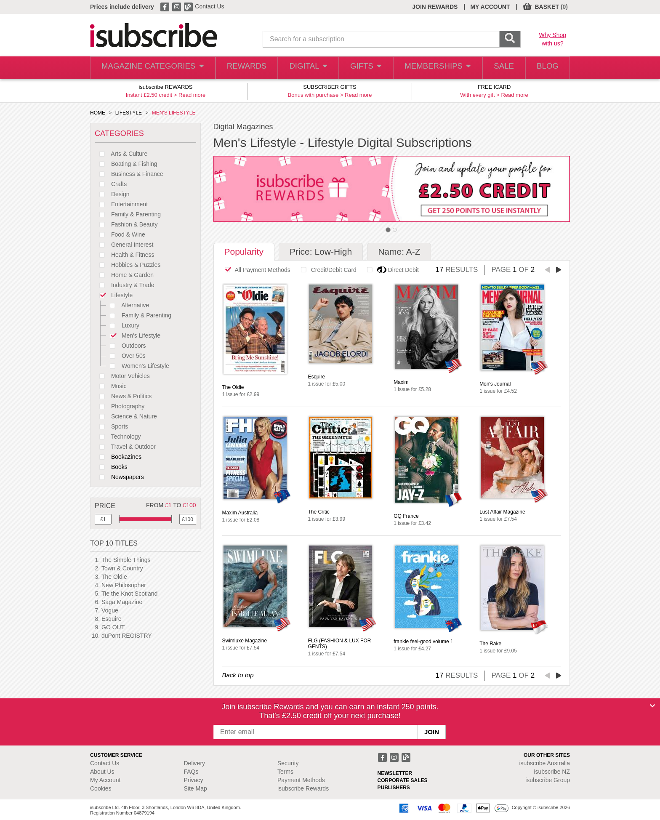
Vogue (109, 610)
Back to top (238, 675)
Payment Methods (301, 780)
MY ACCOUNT (490, 6)
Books (111, 466)
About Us (102, 771)
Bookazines (118, 456)
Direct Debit (390, 270)
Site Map (195, 788)
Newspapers (119, 477)
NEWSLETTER (395, 773)
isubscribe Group (547, 780)
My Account (105, 780)
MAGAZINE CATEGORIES (149, 68)
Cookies (101, 788)
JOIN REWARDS (435, 6)
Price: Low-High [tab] (321, 251)
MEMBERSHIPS (432, 68)
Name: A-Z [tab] (399, 251)
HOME (97, 113)
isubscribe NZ (552, 771)
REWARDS (239, 68)
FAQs (191, 771)
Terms (285, 771)
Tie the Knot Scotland (129, 593)
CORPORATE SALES (403, 780)
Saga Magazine (121, 602)
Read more (191, 95)
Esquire (111, 618)
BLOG (546, 68)
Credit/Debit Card (326, 270)
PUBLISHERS (394, 788)
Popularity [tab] (243, 251)
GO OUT (113, 627)
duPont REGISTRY (126, 635)
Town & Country (122, 568)
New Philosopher (123, 585)
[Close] (652, 706)
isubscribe (544, 763)
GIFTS (361, 68)
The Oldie (114, 576)
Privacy (193, 780)
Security (288, 763)
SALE (498, 68)
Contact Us (209, 6)
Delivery (194, 763)
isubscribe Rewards (303, 788)
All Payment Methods (255, 270)
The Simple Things (125, 559)
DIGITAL (301, 68)
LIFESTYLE (128, 113)
